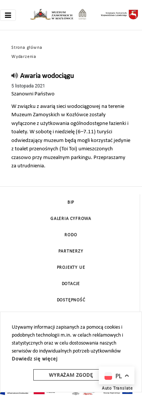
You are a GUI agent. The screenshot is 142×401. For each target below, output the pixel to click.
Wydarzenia (23, 57)
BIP (70, 202)
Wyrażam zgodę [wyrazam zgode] (71, 375)
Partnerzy (70, 251)
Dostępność (71, 300)
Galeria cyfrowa (70, 219)
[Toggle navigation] (8, 15)
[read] (15, 76)
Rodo (70, 235)
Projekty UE (71, 267)
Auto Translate (117, 388)
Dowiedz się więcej (34, 359)
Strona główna (26, 47)
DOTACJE (71, 284)
